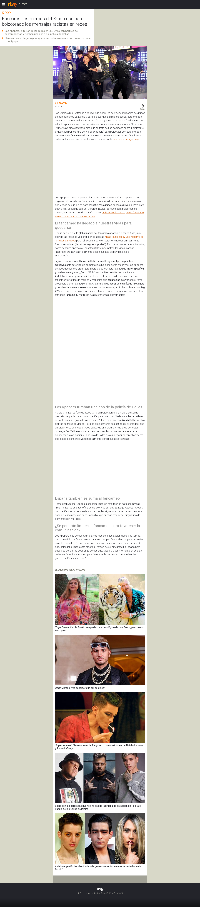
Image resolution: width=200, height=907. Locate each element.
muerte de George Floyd (126, 139)
